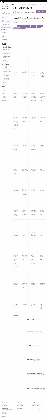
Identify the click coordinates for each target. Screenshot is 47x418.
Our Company (19, 402)
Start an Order (41, 11)
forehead (32, 167)
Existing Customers (35, 405)
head (40, 146)
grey (16, 284)
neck (16, 72)
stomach (3, 33)
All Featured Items (6, 46)
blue (34, 214)
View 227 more (27, 28)
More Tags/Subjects (5, 100)
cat (3, 89)
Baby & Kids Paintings (6, 406)
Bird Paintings (4, 415)
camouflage (15, 255)
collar (26, 121)
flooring (32, 100)
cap (33, 236)
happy (14, 75)
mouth (23, 145)
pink (35, 100)
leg (26, 72)
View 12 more (4, 39)
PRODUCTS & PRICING (32, 4)
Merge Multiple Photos (7, 71)
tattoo (3, 35)
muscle (34, 72)
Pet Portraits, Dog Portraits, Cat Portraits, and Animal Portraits (7, 52)
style (40, 76)
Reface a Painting (6, 75)
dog (3, 92)
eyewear (14, 97)
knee (34, 260)
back (2, 37)
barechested (4, 32)
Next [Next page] (19, 312)
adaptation (41, 256)
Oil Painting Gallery (5, 402)
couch (34, 263)
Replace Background (6, 78)
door (14, 173)
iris (16, 75)
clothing (14, 71)
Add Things (5, 67)
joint (17, 71)
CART (44, 4)
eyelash (41, 170)
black (35, 120)
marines (14, 263)
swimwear (41, 101)
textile (41, 305)
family (4, 93)
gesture (34, 75)
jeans (23, 96)
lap (24, 170)
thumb (32, 238)
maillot (34, 149)
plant (14, 73)
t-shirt (16, 173)
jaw (31, 73)
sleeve (17, 73)
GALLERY (24, 4)
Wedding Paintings (5, 408)
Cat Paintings (4, 412)
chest (41, 100)
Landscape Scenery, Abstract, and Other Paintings (6, 56)
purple (23, 73)
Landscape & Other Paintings (7, 409)
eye (31, 146)
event (23, 215)
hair (31, 210)
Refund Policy (19, 406)
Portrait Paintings (6, 49)
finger (35, 191)
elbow (26, 194)
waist (32, 75)
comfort (32, 262)
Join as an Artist (4, 416)
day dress (15, 149)
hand (34, 71)
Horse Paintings (4, 413)
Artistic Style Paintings (7, 66)
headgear (15, 170)
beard (27, 170)
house (4, 94)
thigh (41, 97)
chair (32, 97)
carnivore (41, 308)
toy (40, 307)
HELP (40, 4)
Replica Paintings (6, 79)
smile (14, 72)
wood (17, 148)
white (41, 235)
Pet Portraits (4, 404)
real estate (4, 97)
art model (3, 36)
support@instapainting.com (36, 404)
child (4, 90)
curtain (23, 120)
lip (42, 146)
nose (40, 167)
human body (15, 235)
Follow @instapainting (36, 409)
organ (26, 73)
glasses (43, 118)
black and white (5, 88)
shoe (23, 72)
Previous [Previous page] (15, 312)
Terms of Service (20, 405)
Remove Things (5, 76)
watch (23, 190)
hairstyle (32, 94)
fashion (23, 75)
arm (25, 72)
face (31, 93)
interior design (24, 256)
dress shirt (24, 118)
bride (14, 120)
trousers (26, 94)
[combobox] (6, 41)
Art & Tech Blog (20, 408)
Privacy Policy (19, 404)
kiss (35, 210)
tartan (23, 287)
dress (14, 122)
